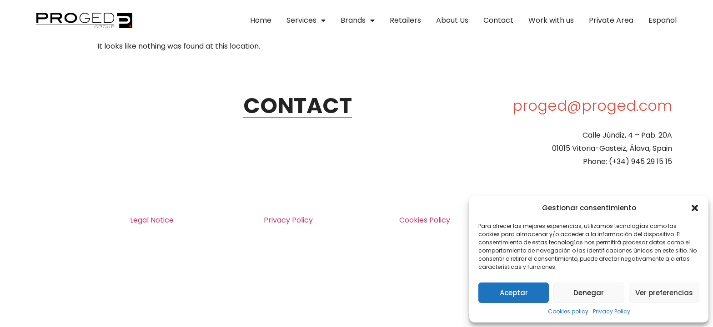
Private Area (611, 20)
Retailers (405, 20)
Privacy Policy (611, 311)
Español (662, 20)
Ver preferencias (664, 292)
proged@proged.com (592, 105)
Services (306, 20)
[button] (694, 208)
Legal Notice (152, 220)
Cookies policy (568, 311)
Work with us (551, 20)
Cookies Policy (424, 220)
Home (260, 20)
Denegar (588, 292)
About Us (452, 20)
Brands (358, 20)
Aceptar (514, 292)
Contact (498, 20)
